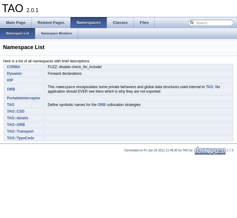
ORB (11, 90)
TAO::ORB (16, 125)
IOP (10, 80)
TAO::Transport (20, 132)
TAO (209, 87)
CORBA (13, 67)
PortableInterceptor (24, 99)
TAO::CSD (16, 112)
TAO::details (17, 119)
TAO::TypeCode (20, 139)
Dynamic (14, 73)
